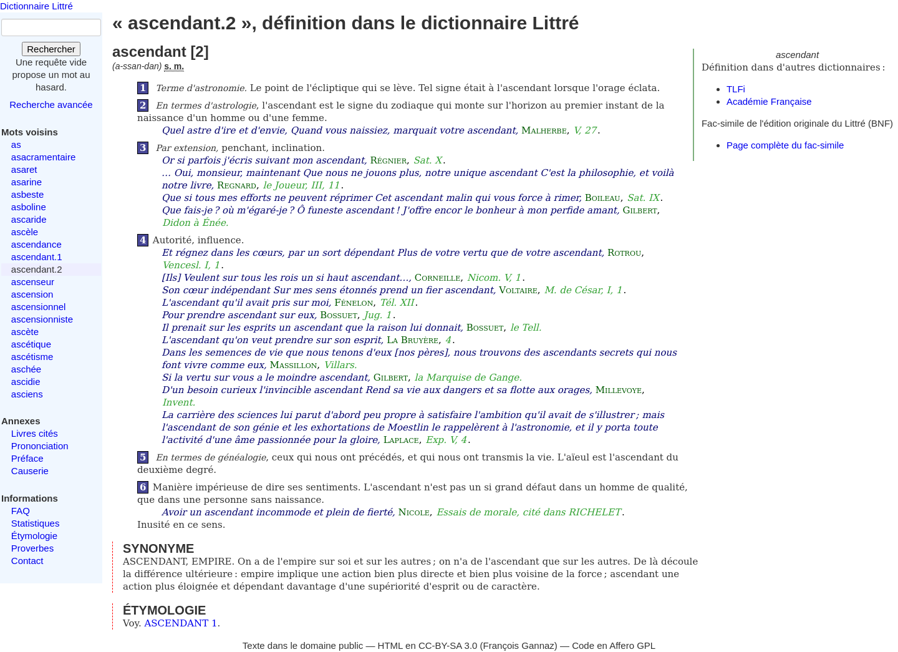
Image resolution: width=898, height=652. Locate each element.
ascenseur (32, 281)
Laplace (401, 439)
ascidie (26, 381)
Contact (27, 560)
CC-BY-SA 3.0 (448, 645)
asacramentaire (43, 157)
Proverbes (32, 548)
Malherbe (544, 130)
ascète (25, 331)
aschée (26, 369)
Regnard (236, 185)
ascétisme (32, 356)
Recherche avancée (50, 104)
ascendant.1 (36, 256)
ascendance (36, 244)
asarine (26, 182)
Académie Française (769, 101)
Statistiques (35, 523)
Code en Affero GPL (613, 645)
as (16, 144)
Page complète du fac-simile (785, 145)
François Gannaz (518, 645)
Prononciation (40, 445)
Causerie (30, 470)
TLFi (736, 89)
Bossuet (338, 315)
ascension (32, 294)
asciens (27, 394)
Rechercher (51, 49)
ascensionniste (42, 319)
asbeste (27, 194)
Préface (27, 458)
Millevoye (619, 390)
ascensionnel (38, 306)
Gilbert (639, 210)
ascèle (24, 231)
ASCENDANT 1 (181, 623)
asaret (24, 169)
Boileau (602, 197)
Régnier (388, 160)
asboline (28, 207)
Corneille (437, 277)
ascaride (29, 219)
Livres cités (34, 433)
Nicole (414, 512)
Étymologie (34, 535)
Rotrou (624, 252)
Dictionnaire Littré (36, 6)
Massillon (293, 365)
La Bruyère (412, 340)
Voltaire (518, 290)
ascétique (31, 344)
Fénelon (353, 302)
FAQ (20, 510)
